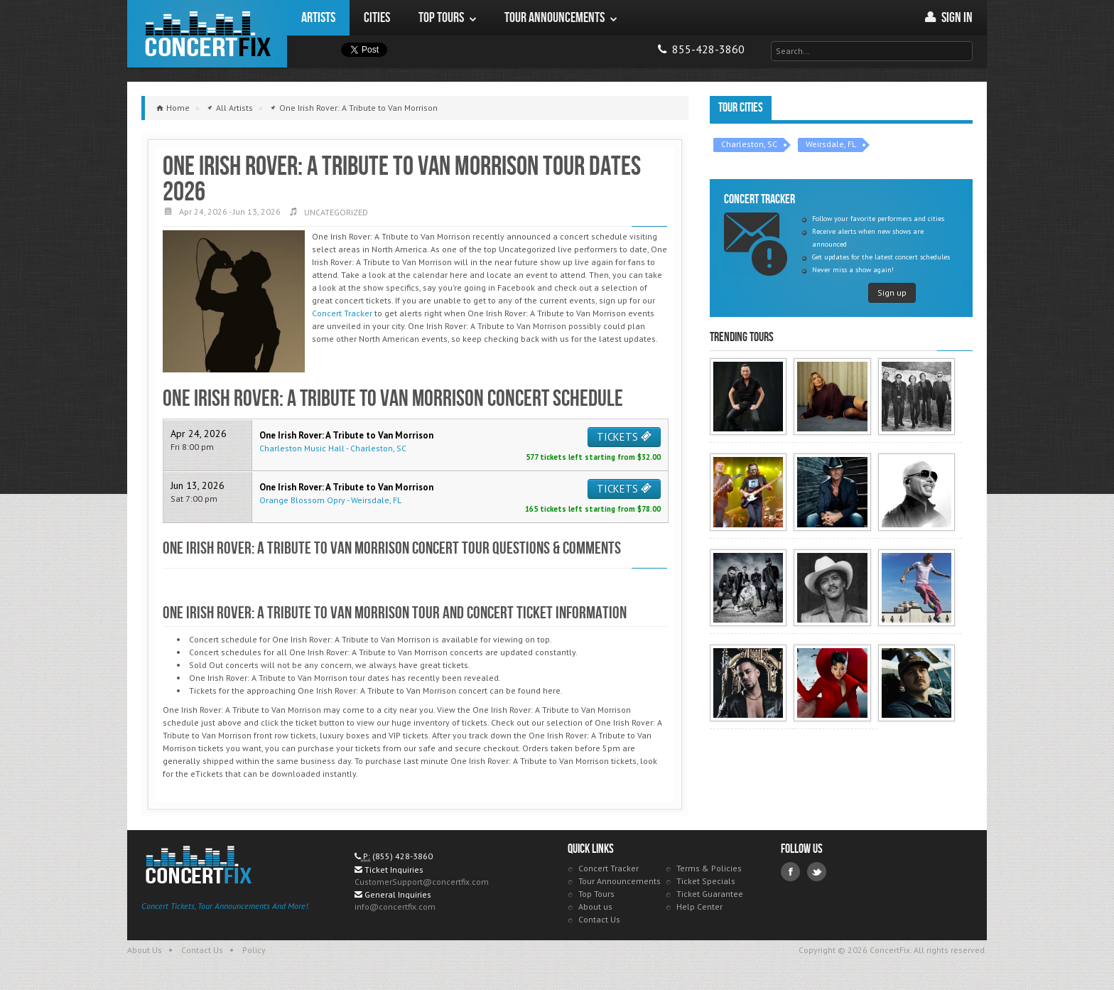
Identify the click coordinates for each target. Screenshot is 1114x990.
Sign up (892, 292)
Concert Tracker (342, 313)
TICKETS (624, 436)
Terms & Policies (709, 868)
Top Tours (596, 893)
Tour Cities (740, 107)
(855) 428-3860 (402, 856)
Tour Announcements (619, 881)
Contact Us (599, 919)
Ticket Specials (705, 881)
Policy (254, 950)
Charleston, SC (749, 144)
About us (595, 906)
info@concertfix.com (395, 906)
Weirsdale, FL (831, 144)
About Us (144, 950)
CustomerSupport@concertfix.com (422, 881)
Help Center (699, 906)
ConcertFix (207, 34)
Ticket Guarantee (709, 893)
